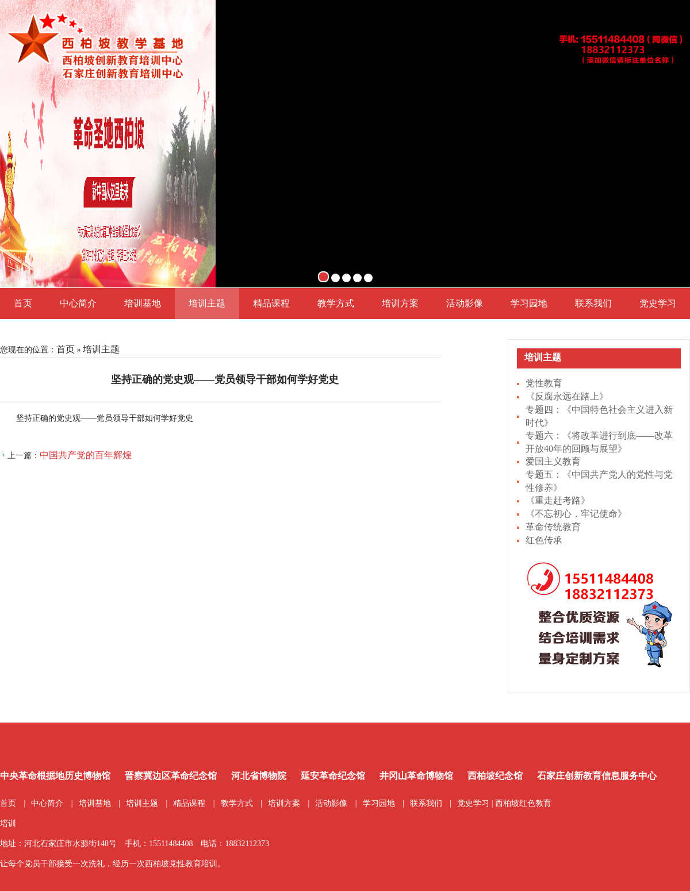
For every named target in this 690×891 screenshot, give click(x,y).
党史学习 (657, 303)
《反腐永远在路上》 (567, 396)
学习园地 (529, 303)
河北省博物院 (258, 776)
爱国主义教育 (553, 461)
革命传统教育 (553, 527)
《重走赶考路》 (558, 500)
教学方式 (335, 303)
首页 (23, 303)
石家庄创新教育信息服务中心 (597, 776)
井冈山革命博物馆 (416, 776)
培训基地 (142, 303)
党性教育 (544, 383)
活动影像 (464, 303)
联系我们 (593, 303)
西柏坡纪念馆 (495, 776)
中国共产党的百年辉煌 (86, 455)
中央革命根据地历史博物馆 (55, 776)
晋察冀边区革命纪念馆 (171, 776)
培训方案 (400, 303)
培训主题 (207, 303)
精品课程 (271, 303)
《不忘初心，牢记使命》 (576, 514)
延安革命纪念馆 (333, 776)
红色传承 (544, 540)
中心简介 (78, 303)
